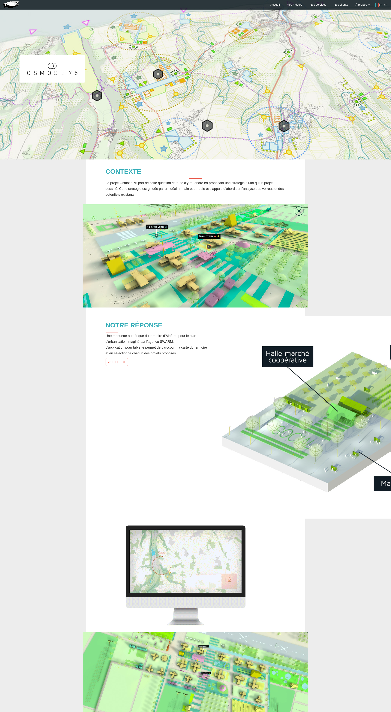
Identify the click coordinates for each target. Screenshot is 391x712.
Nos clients (341, 4)
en (385, 5)
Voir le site (117, 362)
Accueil (275, 4)
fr (380, 5)
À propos (363, 4)
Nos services (318, 4)
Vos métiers (294, 4)
